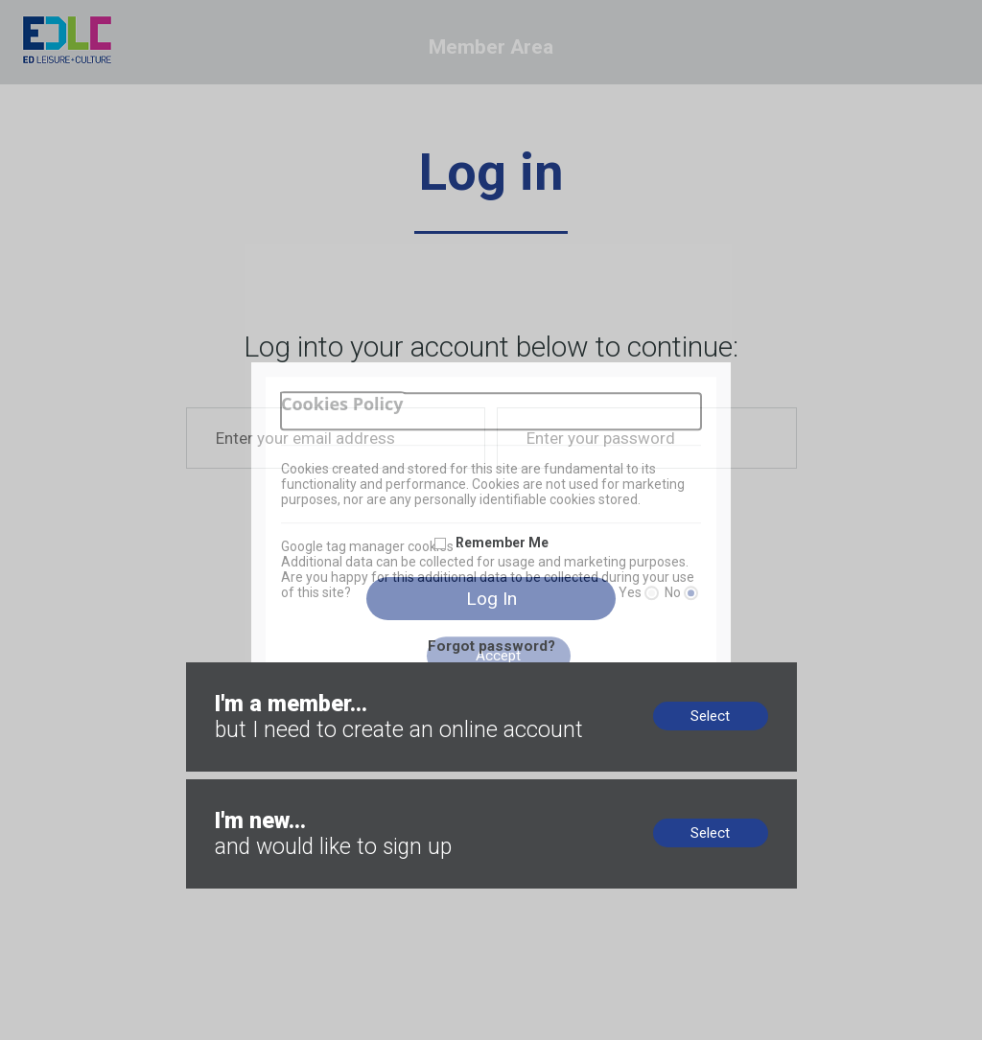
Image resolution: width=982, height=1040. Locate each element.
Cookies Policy (342, 404)
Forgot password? (491, 646)
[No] (691, 593)
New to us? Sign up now (263, 788)
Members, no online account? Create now (319, 671)
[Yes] (651, 593)
